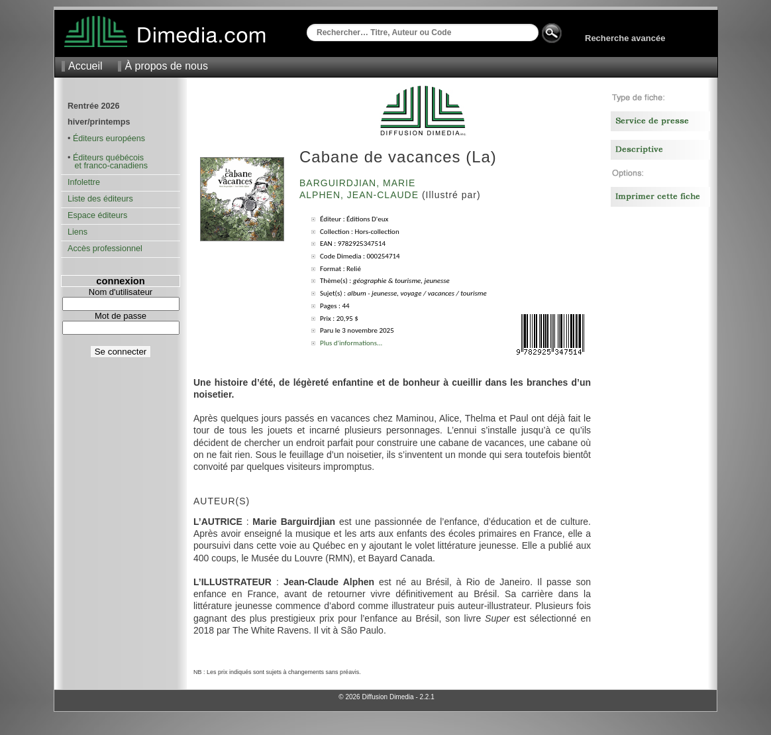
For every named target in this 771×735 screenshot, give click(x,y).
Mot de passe (120, 316)
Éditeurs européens (109, 138)
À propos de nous (166, 66)
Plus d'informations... (351, 343)
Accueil (85, 66)
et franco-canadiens (108, 165)
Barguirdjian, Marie (359, 183)
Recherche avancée (625, 38)
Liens (77, 232)
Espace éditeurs (97, 215)
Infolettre (84, 182)
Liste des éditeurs (100, 198)
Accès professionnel (105, 248)
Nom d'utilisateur (120, 292)
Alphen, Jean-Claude (360, 195)
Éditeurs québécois (108, 157)
